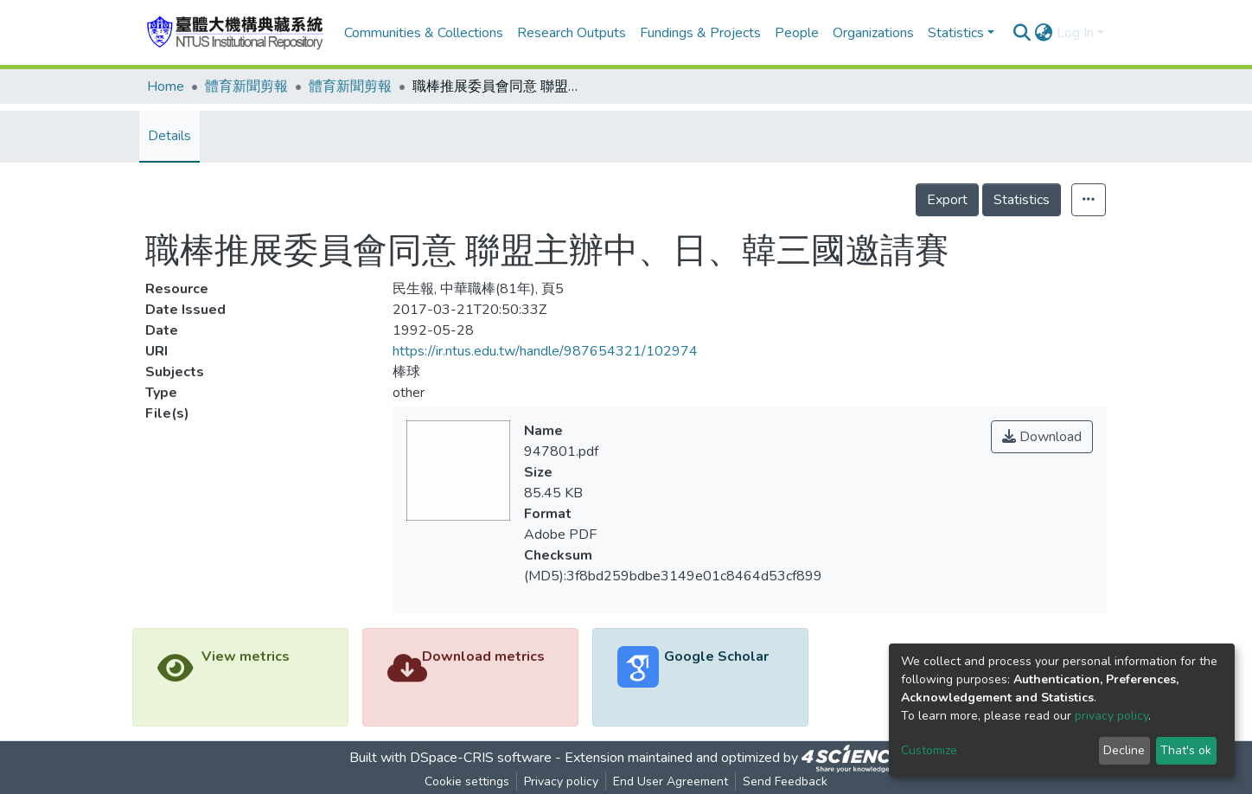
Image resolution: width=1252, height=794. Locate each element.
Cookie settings (467, 781)
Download (1042, 436)
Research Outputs (571, 32)
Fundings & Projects (700, 32)
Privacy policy (561, 781)
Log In (1075, 32)
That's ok (1185, 750)
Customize (929, 750)
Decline (1124, 750)
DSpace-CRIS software (481, 757)
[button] (1044, 32)
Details (169, 135)
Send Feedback (785, 781)
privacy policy (1111, 716)
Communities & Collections (423, 32)
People (797, 32)
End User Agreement (670, 781)
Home (165, 86)
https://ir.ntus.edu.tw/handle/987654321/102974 (545, 351)
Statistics (1021, 199)
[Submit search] (1022, 32)
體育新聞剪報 (246, 86)
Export (947, 199)
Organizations (873, 32)
